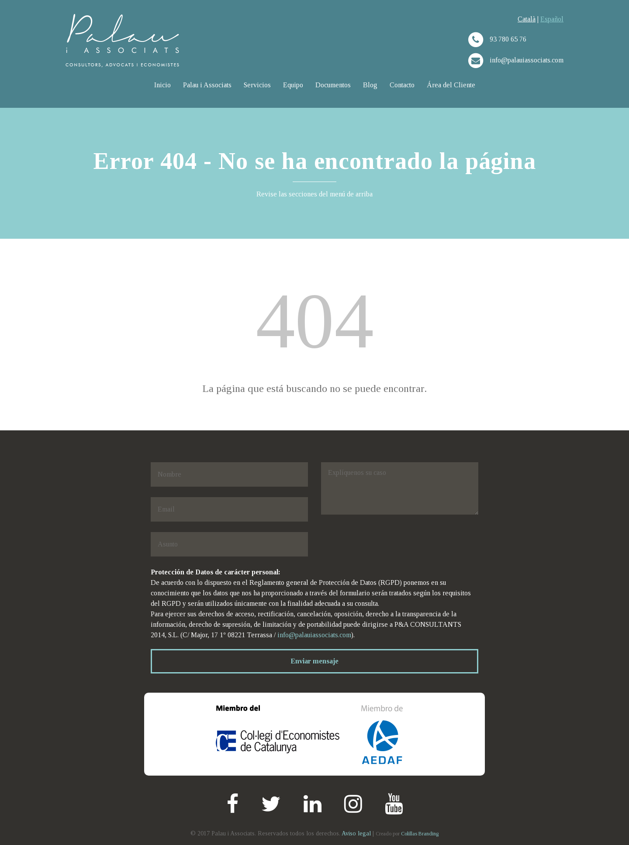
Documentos (333, 85)
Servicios (257, 85)
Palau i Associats (207, 85)
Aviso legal (357, 833)
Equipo (293, 85)
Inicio (162, 85)
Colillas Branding (420, 834)
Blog (370, 85)
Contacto (402, 85)
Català (527, 19)
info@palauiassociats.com (314, 635)
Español (551, 19)
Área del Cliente (451, 85)
